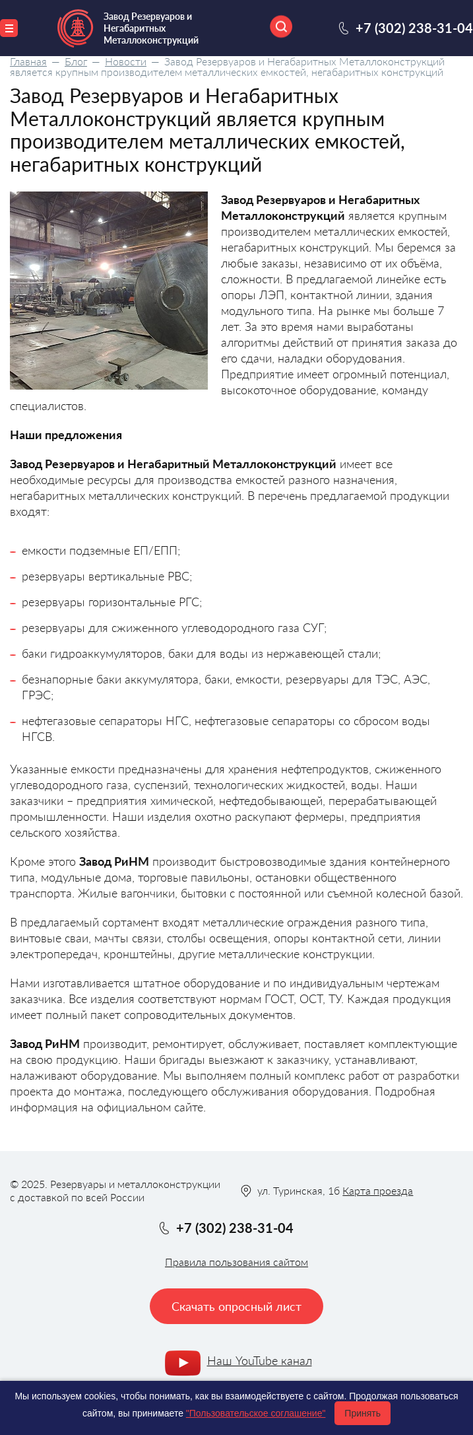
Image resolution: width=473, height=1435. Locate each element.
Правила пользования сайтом (236, 1261)
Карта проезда (377, 1190)
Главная (28, 61)
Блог (76, 61)
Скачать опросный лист (236, 1306)
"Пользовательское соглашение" (256, 1413)
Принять (362, 1413)
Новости (125, 61)
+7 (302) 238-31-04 (414, 28)
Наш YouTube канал (259, 1360)
